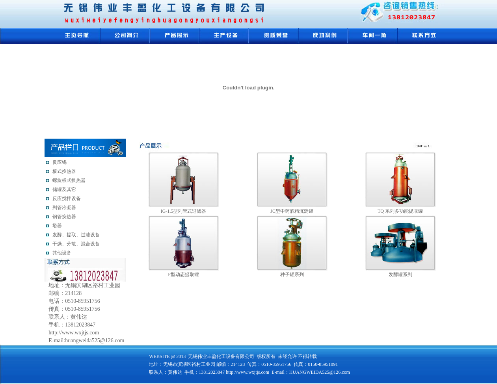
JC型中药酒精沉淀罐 (291, 211)
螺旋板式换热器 (69, 180)
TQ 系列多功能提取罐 (400, 211)
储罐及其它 (64, 189)
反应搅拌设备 (66, 198)
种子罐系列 (292, 274)
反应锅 (59, 162)
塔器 (57, 225)
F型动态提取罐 (183, 274)
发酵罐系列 (400, 274)
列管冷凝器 (64, 207)
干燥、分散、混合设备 (76, 244)
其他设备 (61, 253)
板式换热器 (64, 171)
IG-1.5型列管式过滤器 (184, 211)
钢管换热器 (64, 216)
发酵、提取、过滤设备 (76, 234)
